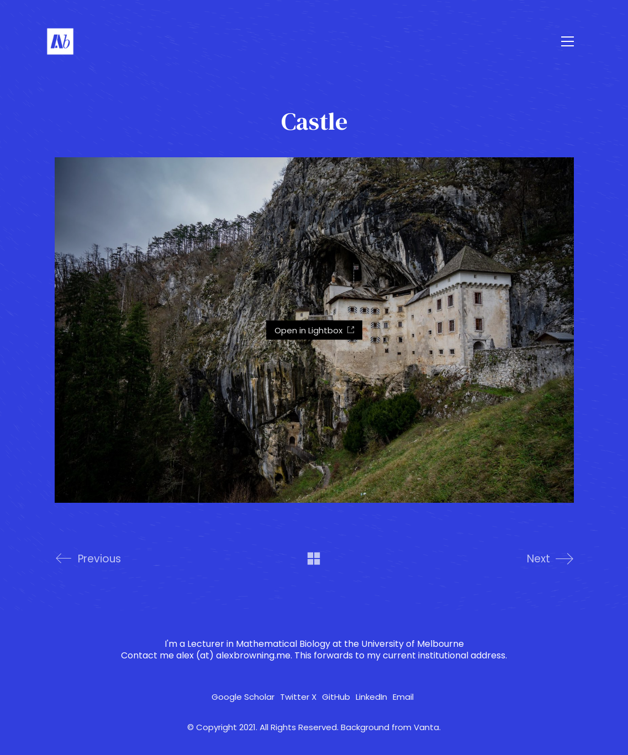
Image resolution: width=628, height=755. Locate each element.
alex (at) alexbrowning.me (233, 655)
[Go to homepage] (60, 41)
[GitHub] (336, 697)
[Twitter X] (298, 697)
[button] (567, 41)
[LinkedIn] (371, 697)
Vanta (426, 727)
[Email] (403, 697)
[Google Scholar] (243, 697)
